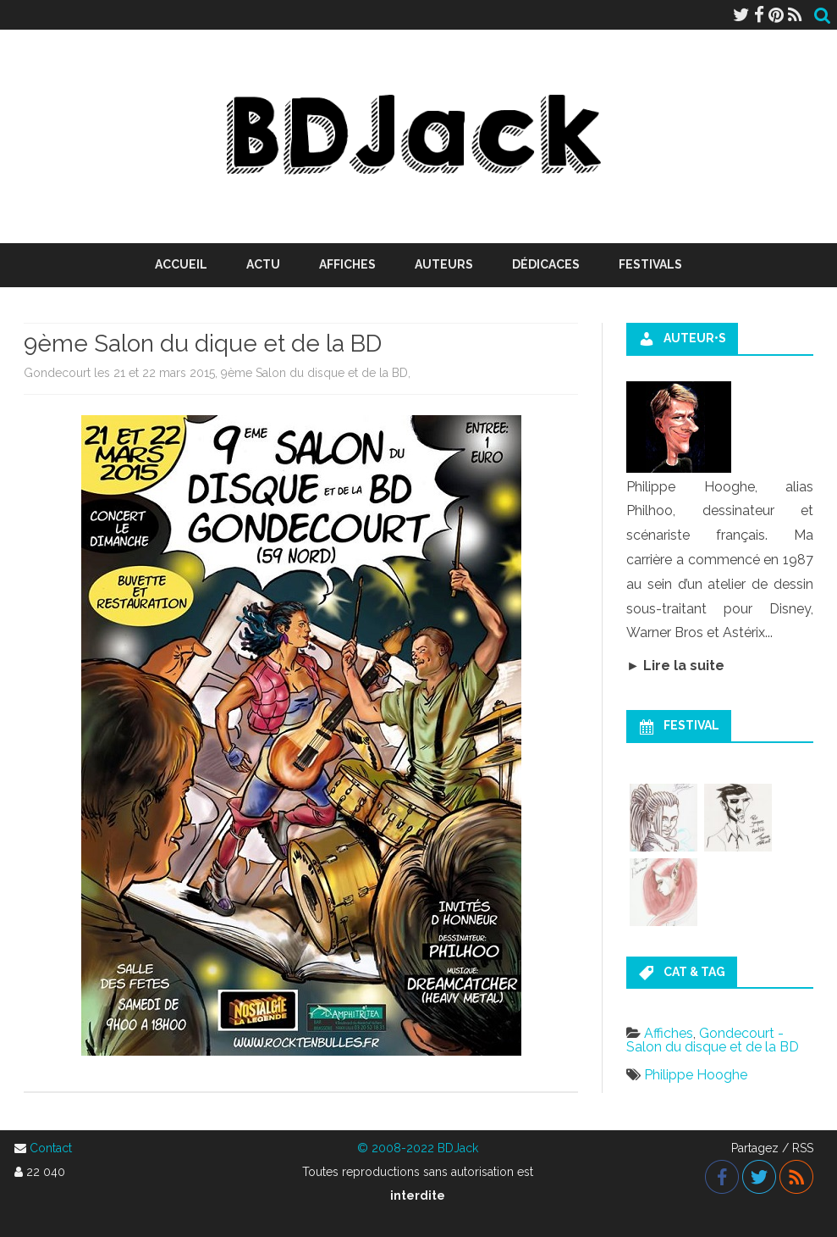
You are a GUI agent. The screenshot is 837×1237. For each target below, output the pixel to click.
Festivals (650, 264)
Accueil (181, 264)
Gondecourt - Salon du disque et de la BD (712, 1040)
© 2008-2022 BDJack (417, 1148)
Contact (51, 1148)
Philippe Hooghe (695, 1075)
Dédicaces (546, 264)
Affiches (347, 264)
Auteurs (444, 264)
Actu (263, 264)
